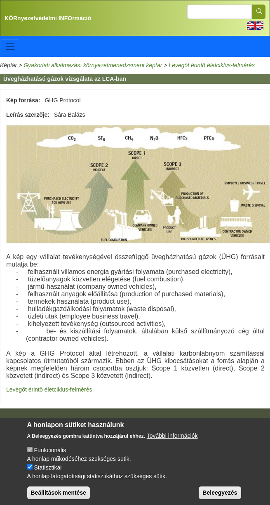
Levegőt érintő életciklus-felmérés (212, 65)
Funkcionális (50, 454)
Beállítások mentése (59, 496)
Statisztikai (47, 471)
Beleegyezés (219, 496)
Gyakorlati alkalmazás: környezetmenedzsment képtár (92, 65)
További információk (172, 439)
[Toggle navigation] (10, 46)
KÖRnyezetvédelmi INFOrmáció (48, 18)
